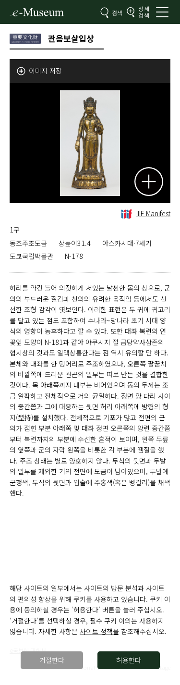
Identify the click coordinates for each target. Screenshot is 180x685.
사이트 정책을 (99, 631)
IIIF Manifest (145, 213)
